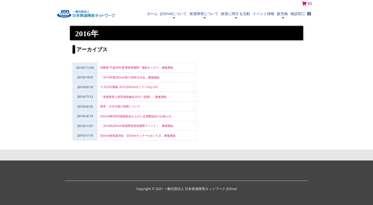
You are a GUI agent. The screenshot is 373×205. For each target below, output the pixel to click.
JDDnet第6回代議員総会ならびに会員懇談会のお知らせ (135, 116)
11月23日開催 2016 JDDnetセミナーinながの (129, 87)
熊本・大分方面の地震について (120, 106)
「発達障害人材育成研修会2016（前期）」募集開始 (135, 97)
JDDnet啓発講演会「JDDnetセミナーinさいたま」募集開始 (138, 135)
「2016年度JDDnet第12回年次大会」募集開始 (130, 77)
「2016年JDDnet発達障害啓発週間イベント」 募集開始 (136, 126)
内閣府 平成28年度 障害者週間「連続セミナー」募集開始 (137, 67)
